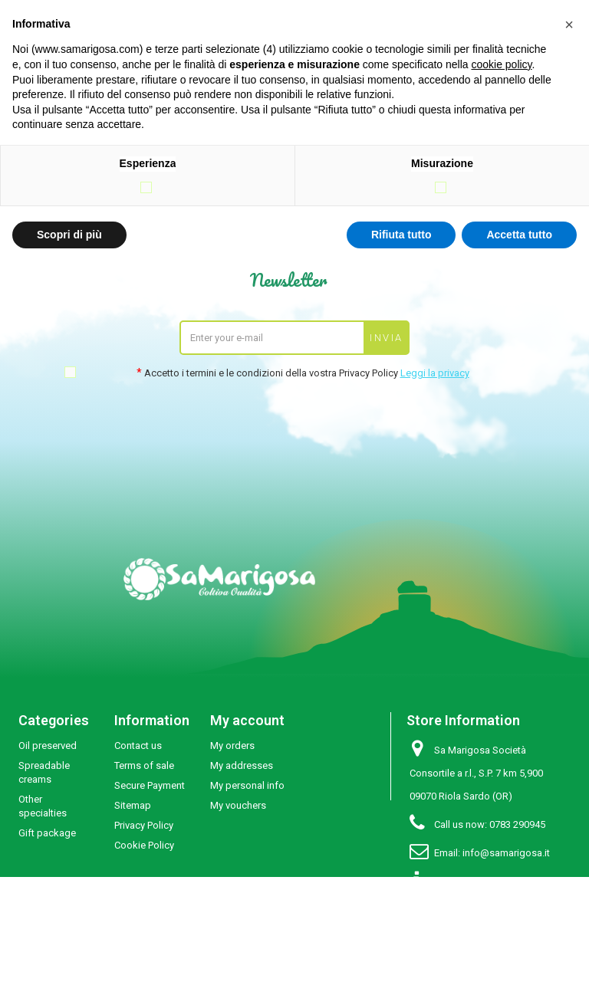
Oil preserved (47, 745)
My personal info (247, 785)
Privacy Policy (143, 825)
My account (247, 720)
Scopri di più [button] (69, 234)
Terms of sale (144, 765)
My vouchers (238, 805)
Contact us (138, 745)
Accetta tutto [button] (519, 234)
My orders (232, 745)
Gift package (47, 833)
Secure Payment (149, 785)
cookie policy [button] (501, 64)
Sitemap (132, 805)
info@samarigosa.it (506, 853)
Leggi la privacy (434, 373)
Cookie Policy (144, 845)
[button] (569, 24)
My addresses (241, 765)
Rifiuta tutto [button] (401, 234)
